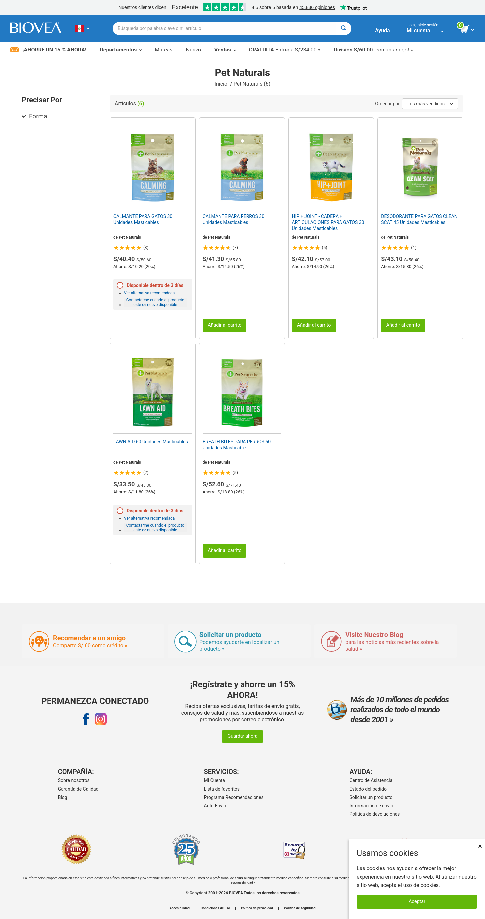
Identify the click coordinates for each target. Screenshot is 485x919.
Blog (62, 797)
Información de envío (371, 805)
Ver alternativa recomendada (149, 293)
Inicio (222, 84)
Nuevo (193, 50)
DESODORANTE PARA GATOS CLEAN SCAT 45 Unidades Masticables (419, 219)
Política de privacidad (257, 908)
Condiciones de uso (215, 908)
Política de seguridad (300, 908)
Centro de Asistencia (371, 780)
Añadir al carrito (225, 325)
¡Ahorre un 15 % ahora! (48, 50)
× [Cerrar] (480, 846)
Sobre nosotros (74, 780)
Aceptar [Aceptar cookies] (417, 901)
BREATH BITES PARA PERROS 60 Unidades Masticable (237, 444)
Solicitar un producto (371, 797)
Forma (34, 116)
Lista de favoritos (222, 789)
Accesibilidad (179, 908)
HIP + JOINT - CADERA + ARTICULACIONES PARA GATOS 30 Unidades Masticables (328, 222)
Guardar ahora (242, 736)
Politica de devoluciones (375, 814)
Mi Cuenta (214, 780)
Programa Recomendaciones (234, 797)
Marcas (163, 50)
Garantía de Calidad (78, 789)
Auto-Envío (215, 805)
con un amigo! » (373, 50)
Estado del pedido (368, 789)
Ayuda (382, 30)
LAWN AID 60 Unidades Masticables (150, 441)
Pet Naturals (130, 237)
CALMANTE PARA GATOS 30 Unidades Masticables (142, 219)
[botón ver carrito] (467, 29)
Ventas (225, 50)
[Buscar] (343, 28)
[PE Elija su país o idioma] (82, 28)
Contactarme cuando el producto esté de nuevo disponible (155, 302)
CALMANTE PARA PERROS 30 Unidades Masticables (233, 219)
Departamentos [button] (121, 50)
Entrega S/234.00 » (285, 50)
